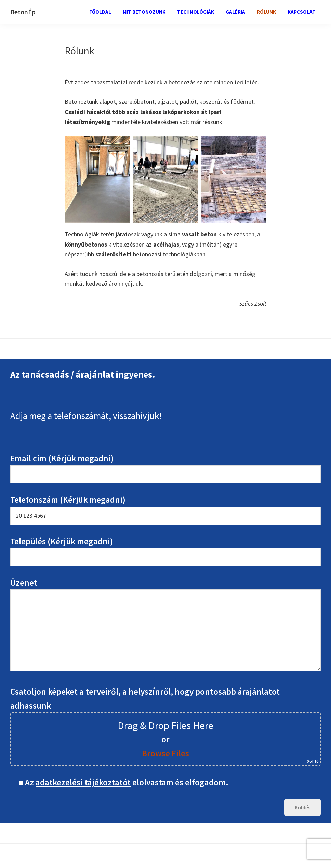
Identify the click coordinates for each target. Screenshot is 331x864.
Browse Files (165, 753)
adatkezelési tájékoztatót (83, 782)
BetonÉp (23, 12)
